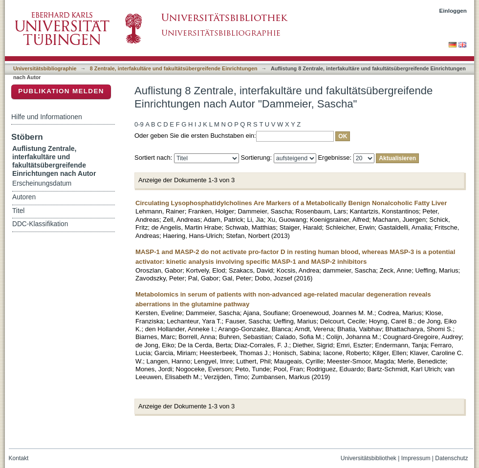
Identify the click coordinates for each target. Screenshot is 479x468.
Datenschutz (451, 458)
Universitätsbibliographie (44, 68)
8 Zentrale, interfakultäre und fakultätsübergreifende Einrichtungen (174, 68)
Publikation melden (61, 91)
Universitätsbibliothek (368, 458)
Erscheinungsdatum (41, 183)
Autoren (24, 197)
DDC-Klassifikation (40, 224)
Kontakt (19, 458)
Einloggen (453, 10)
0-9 (139, 124)
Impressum (416, 458)
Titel (18, 210)
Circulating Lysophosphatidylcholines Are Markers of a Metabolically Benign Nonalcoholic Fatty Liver (291, 203)
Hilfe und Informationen (46, 117)
